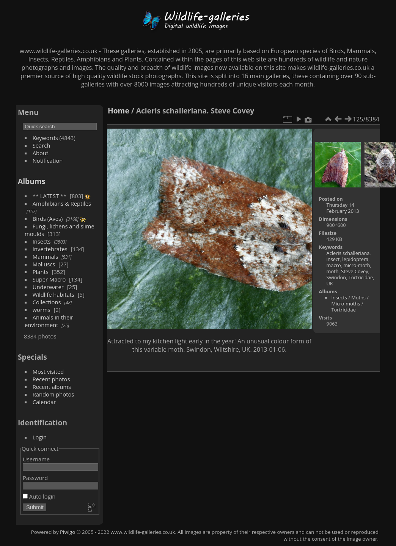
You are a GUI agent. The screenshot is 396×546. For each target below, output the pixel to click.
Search (41, 145)
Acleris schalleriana (348, 253)
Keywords (45, 138)
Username (36, 459)
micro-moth (356, 265)
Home (118, 110)
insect (333, 259)
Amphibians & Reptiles (62, 203)
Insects (42, 241)
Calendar (44, 402)
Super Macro (49, 279)
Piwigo (67, 532)
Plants (41, 271)
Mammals (45, 256)
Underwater (48, 287)
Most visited (48, 371)
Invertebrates (50, 249)
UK (330, 283)
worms (41, 309)
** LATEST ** (50, 196)
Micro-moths (345, 303)
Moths (358, 297)
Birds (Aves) (48, 218)
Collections (47, 302)
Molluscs (44, 264)
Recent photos (51, 379)
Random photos (53, 394)
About (40, 153)
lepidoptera (355, 259)
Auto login (39, 496)
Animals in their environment (49, 321)
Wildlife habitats (53, 294)
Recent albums (52, 386)
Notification (48, 160)
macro (334, 265)
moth (333, 271)
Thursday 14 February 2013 (343, 207)
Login (40, 437)
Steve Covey (354, 271)
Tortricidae (361, 277)
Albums (31, 181)
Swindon (336, 277)
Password (35, 477)
